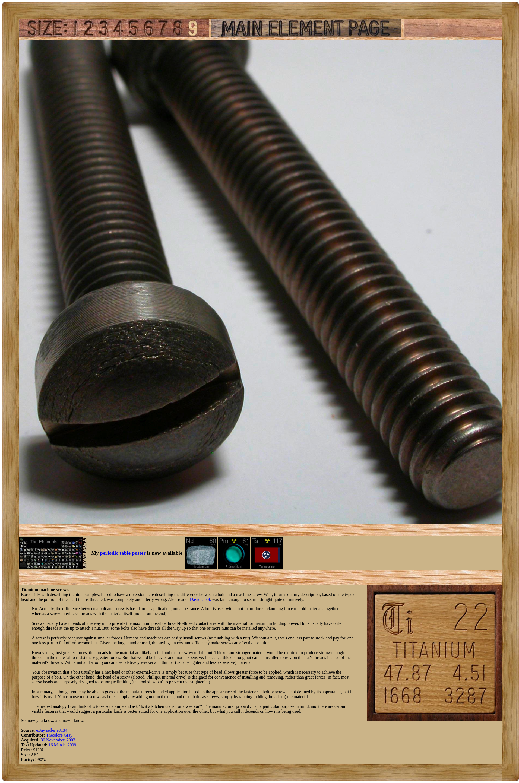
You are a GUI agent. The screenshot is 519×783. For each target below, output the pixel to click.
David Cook (200, 599)
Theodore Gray (59, 735)
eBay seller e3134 (51, 730)
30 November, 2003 (58, 740)
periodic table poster (123, 553)
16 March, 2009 (62, 745)
